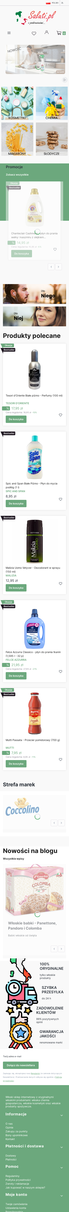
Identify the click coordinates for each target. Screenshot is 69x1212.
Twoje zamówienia (16, 1204)
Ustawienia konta (16, 1207)
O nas (9, 1123)
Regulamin (35, 1073)
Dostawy (11, 1155)
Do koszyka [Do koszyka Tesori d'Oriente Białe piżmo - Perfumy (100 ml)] (16, 419)
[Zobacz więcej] (22, 806)
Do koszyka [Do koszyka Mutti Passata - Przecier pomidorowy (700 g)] (16, 763)
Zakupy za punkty (17, 1131)
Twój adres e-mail (12, 1056)
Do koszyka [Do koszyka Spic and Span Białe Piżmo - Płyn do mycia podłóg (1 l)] (16, 503)
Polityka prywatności (18, 1179)
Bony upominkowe (17, 1135)
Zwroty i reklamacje (17, 1183)
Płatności (11, 1159)
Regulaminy (13, 1175)
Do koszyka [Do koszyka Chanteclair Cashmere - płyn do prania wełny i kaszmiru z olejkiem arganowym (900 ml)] (21, 253)
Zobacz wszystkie (17, 174)
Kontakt (10, 1139)
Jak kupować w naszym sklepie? (25, 1187)
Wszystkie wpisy (13, 858)
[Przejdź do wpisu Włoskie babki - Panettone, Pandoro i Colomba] (34, 890)
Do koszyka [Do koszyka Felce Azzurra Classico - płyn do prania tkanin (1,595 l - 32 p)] (16, 675)
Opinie (9, 1127)
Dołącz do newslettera (21, 1065)
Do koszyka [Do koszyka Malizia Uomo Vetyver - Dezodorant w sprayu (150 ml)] (16, 587)
